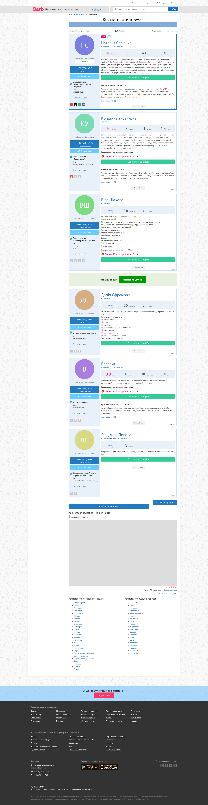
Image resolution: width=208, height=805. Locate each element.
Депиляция (135, 711)
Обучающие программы (115, 736)
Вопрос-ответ (74, 743)
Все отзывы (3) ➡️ (108, 182)
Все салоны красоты (89, 711)
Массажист (60, 711)
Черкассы (134, 650)
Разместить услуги (132, 279)
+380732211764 (41, 775)
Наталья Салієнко (122, 44)
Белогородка (79, 605)
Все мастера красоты (89, 714)
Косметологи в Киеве (108, 506)
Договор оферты (38, 750)
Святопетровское (81, 656)
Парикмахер (36, 714)
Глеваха (77, 632)
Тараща (77, 661)
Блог (70, 746)
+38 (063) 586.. (85, 320)
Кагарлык (78, 640)
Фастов (77, 666)
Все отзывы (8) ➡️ (108, 417)
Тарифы (34, 743)
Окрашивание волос (114, 711)
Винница (133, 603)
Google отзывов (170, 590)
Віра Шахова (116, 201)
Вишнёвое (78, 624)
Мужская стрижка (88, 718)
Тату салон (35, 721)
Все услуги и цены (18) (138, 343)
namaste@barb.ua (38, 768)
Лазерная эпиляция (114, 721)
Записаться (84, 76)
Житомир (133, 608)
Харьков (133, 645)
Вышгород (78, 626)
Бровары (77, 618)
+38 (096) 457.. (85, 69)
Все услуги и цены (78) (138, 396)
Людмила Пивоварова (128, 436)
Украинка (78, 664)
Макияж (109, 718)
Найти (173, 9)
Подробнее (138, 106)
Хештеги (109, 743)
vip (109, 37)
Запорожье (134, 610)
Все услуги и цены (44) (138, 459)
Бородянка (78, 613)
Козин (76, 645)
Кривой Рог (134, 618)
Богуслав (77, 608)
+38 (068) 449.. (85, 225)
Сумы (132, 640)
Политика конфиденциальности (44, 746)
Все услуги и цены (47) (138, 77)
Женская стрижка (88, 721)
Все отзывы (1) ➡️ (108, 101)
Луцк (132, 621)
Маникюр (135, 721)
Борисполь (78, 610)
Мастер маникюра (63, 714)
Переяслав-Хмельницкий (84, 653)
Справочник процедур (78, 750)
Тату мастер (36, 718)
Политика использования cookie (82, 740)
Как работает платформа (41, 740)
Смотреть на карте (80, 98)
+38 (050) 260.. (85, 460)
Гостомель (78, 634)
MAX (103, 37)
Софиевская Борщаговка (84, 658)
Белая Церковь (80, 603)
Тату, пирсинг (136, 718)
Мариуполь (134, 626)
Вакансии (110, 740)
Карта (108, 746)
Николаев (134, 629)
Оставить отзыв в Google (166, 593)
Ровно (132, 637)
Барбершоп (61, 718)
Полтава (133, 634)
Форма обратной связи (40, 772)
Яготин (76, 669)
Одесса (133, 632)
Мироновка (78, 648)
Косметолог (36, 711)
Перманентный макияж (115, 714)
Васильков (78, 621)
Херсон (133, 648)
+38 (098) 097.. (85, 144)
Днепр (132, 605)
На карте (120, 31)
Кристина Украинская (127, 120)
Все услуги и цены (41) (138, 259)
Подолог (59, 721)
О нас (33, 736)
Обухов (77, 650)
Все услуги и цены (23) (138, 161)
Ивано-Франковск (137, 613)
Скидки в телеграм (113, 750)
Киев (76, 642)
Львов (132, 624)
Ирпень (77, 637)
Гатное (76, 629)
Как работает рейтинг (77, 736)
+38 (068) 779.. (85, 389)
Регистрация (163, 3)
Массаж (134, 714)
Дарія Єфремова (121, 296)
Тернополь (134, 642)
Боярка (77, 616)
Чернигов (134, 653)
